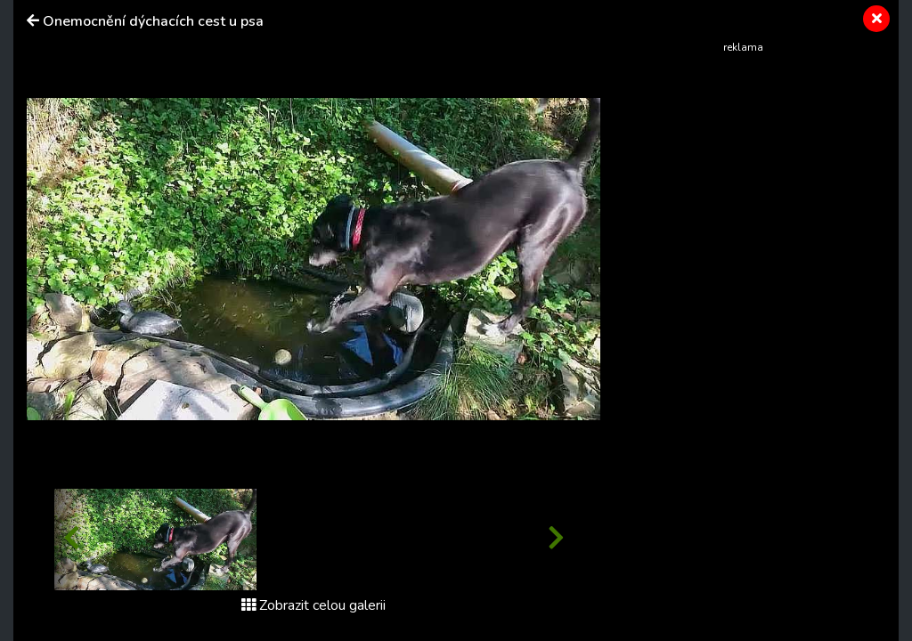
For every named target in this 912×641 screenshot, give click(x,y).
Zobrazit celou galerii (313, 605)
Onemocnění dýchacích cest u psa (153, 21)
